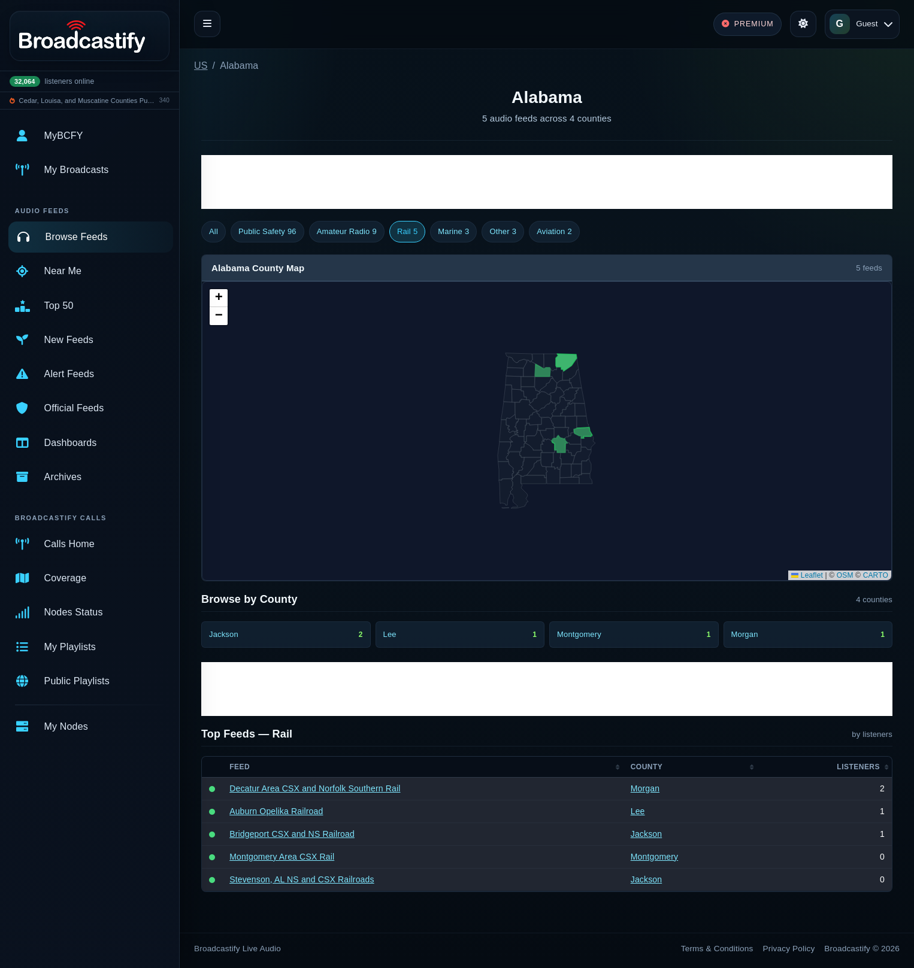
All (213, 231)
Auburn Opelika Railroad (276, 811)
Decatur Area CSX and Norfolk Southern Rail (314, 788)
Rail (407, 232)
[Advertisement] (546, 182)
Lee (638, 811)
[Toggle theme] (803, 24)
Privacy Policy (789, 948)
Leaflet (807, 575)
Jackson (646, 834)
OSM (845, 575)
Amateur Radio (347, 232)
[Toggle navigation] (207, 24)
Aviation (554, 232)
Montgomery (654, 856)
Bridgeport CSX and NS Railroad (292, 834)
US (201, 65)
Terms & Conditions (717, 948)
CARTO (875, 575)
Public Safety (267, 232)
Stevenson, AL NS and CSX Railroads (301, 879)
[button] (219, 298)
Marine (453, 232)
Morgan (645, 788)
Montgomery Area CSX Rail (281, 856)
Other (502, 232)
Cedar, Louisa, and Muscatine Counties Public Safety (87, 100)
